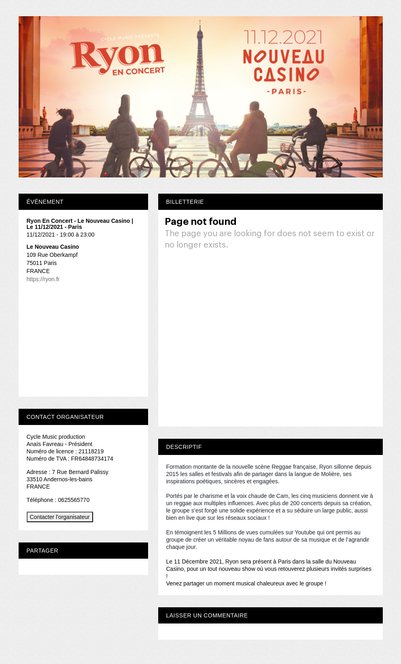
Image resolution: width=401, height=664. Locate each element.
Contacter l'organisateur (60, 517)
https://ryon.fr (43, 279)
